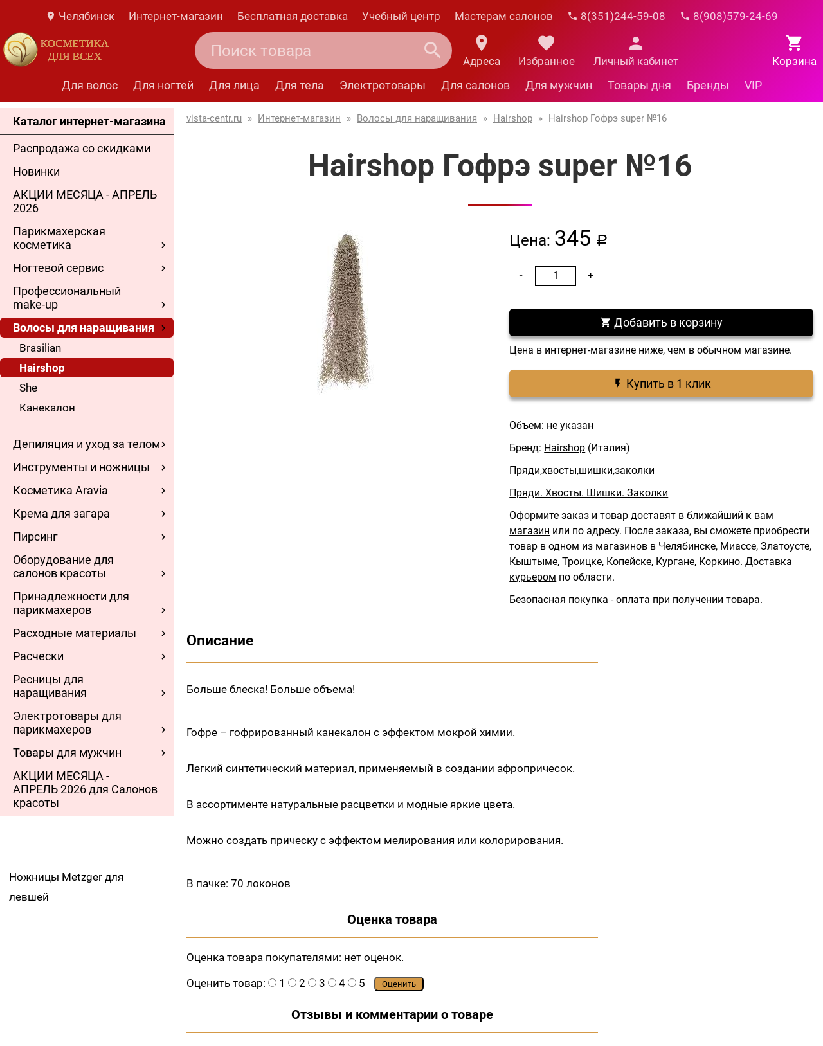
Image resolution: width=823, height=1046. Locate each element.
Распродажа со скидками (81, 148)
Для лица (234, 85)
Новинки (36, 171)
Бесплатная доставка (292, 16)
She (28, 387)
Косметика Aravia (60, 490)
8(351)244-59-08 (616, 16)
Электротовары (382, 85)
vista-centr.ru (214, 118)
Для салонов (475, 85)
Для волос (90, 85)
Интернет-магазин (176, 16)
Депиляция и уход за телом (86, 444)
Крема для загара (61, 513)
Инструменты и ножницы (81, 467)
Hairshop (42, 367)
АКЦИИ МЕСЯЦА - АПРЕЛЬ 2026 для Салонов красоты (85, 789)
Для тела (299, 85)
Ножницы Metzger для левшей (66, 886)
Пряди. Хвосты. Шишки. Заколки (588, 493)
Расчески (38, 656)
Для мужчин (558, 85)
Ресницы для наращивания (50, 685)
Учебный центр (401, 16)
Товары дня (639, 85)
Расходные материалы (74, 633)
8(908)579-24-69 (729, 16)
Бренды (708, 85)
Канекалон (47, 407)
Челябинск (79, 16)
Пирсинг (35, 536)
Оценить (399, 984)
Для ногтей (163, 85)
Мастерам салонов (504, 16)
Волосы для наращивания (83, 327)
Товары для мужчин (67, 752)
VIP (753, 85)
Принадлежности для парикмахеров (71, 603)
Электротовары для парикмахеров (67, 722)
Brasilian (40, 347)
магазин (529, 531)
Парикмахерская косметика (59, 237)
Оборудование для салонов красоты (63, 566)
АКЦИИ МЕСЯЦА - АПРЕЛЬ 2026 (85, 201)
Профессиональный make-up (67, 297)
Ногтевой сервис (58, 268)
